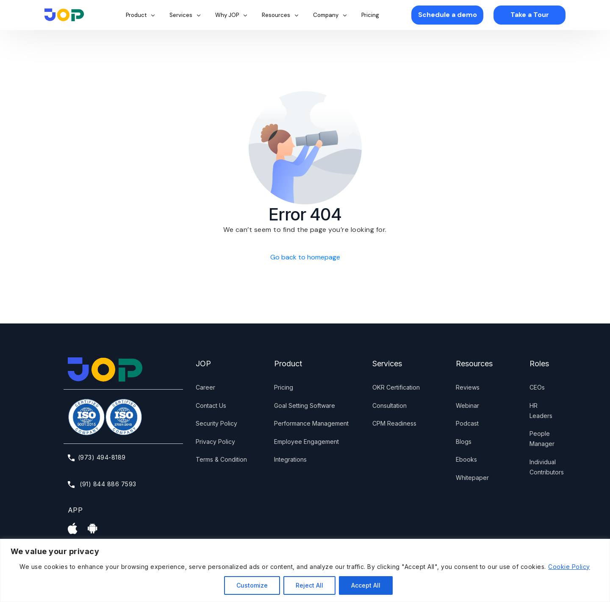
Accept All (365, 585)
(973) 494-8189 (97, 457)
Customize (252, 585)
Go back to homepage (305, 257)
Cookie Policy (569, 566)
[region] (305, 570)
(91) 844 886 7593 (102, 484)
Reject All (309, 585)
